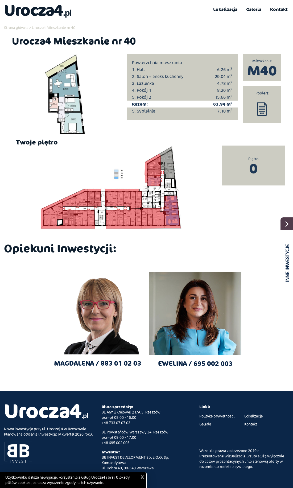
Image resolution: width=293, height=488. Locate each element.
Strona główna (16, 27)
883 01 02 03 (121, 363)
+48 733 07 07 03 (116, 422)
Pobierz (262, 93)
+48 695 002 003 (116, 442)
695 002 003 (213, 363)
